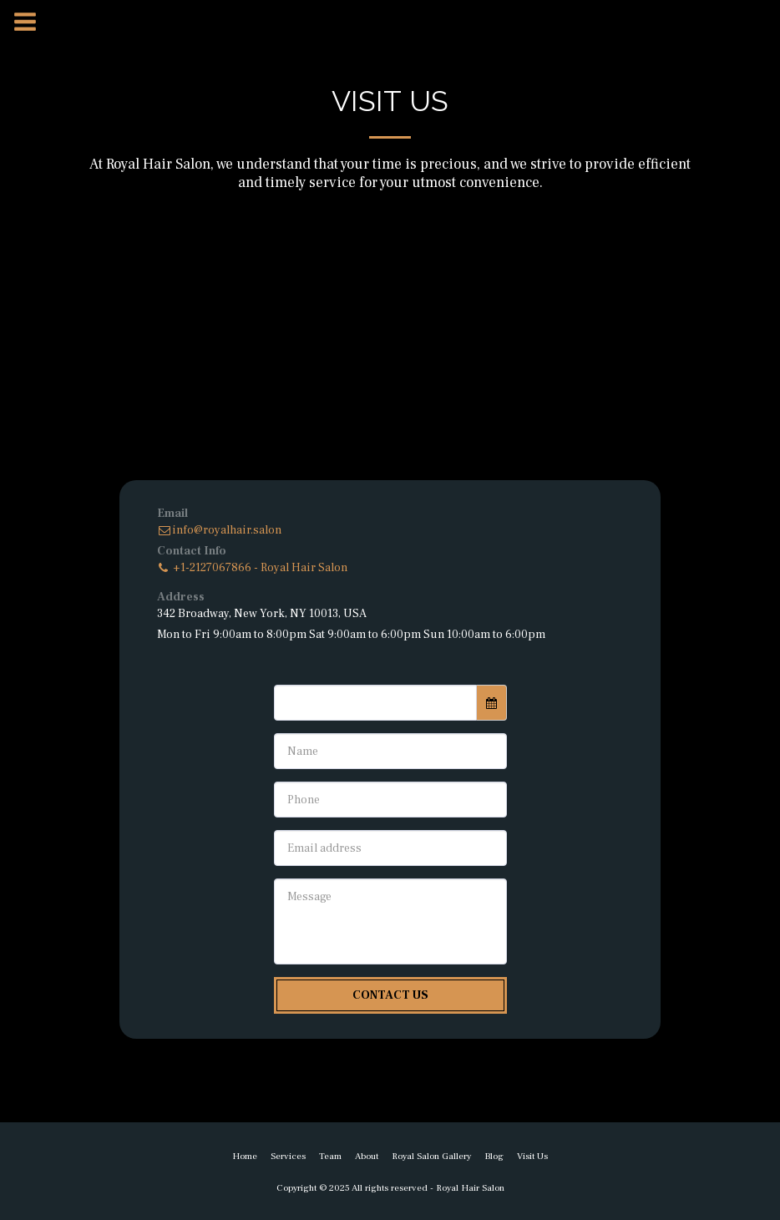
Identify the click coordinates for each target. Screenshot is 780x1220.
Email (172, 513)
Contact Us (390, 995)
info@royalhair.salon (219, 530)
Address (181, 597)
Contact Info (191, 551)
